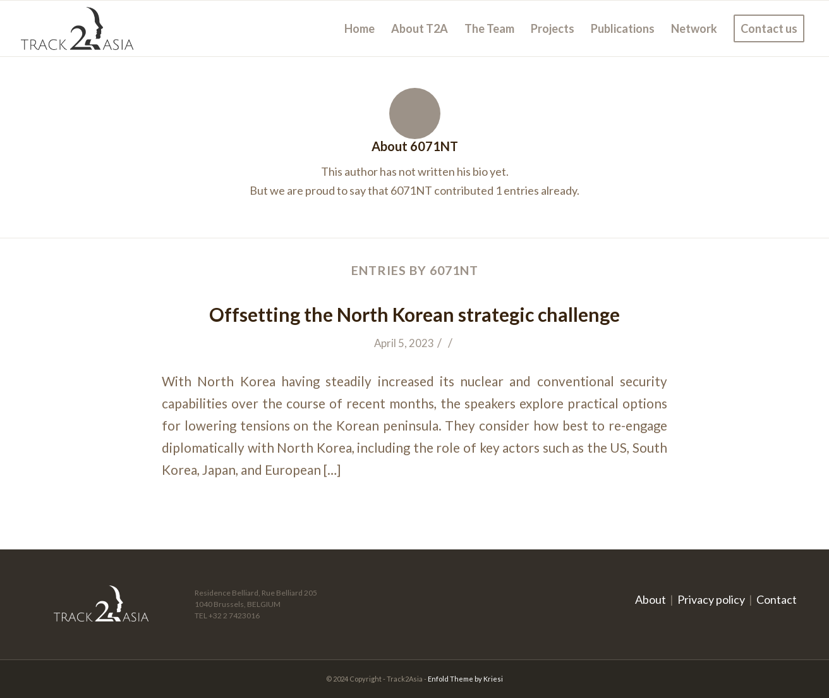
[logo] (77, 28)
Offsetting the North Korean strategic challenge (414, 314)
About (650, 599)
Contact (776, 599)
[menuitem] (359, 28)
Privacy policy (711, 599)
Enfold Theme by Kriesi (465, 679)
